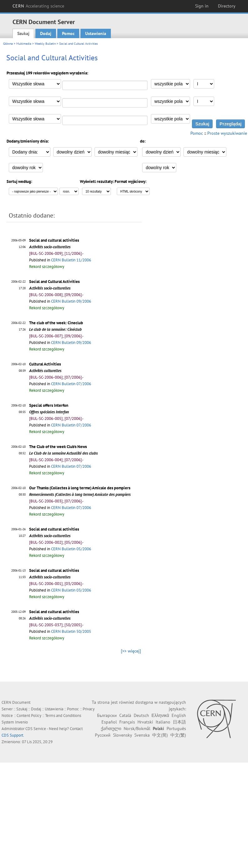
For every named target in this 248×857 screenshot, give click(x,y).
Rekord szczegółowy (46, 266)
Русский (103, 735)
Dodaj (45, 33)
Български (107, 715)
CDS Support (12, 735)
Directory (226, 6)
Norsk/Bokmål (137, 728)
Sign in (202, 6)
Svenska (142, 735)
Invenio (21, 722)
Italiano (163, 722)
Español (109, 722)
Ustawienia (95, 33)
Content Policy (29, 715)
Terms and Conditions (63, 715)
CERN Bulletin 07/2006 (71, 383)
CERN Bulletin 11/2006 (71, 260)
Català (125, 715)
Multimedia (23, 44)
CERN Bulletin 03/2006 (71, 590)
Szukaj (23, 33)
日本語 (179, 722)
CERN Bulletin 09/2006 (71, 301)
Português (176, 728)
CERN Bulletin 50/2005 (71, 631)
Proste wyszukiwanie (227, 133)
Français (127, 722)
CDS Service (35, 728)
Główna (8, 44)
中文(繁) (178, 735)
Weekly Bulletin (45, 44)
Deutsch (141, 715)
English (179, 715)
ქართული (111, 728)
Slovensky (122, 735)
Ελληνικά (160, 715)
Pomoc (68, 33)
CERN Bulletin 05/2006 (71, 549)
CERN (39, 6)
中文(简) (160, 735)
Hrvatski (145, 722)
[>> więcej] (131, 651)
